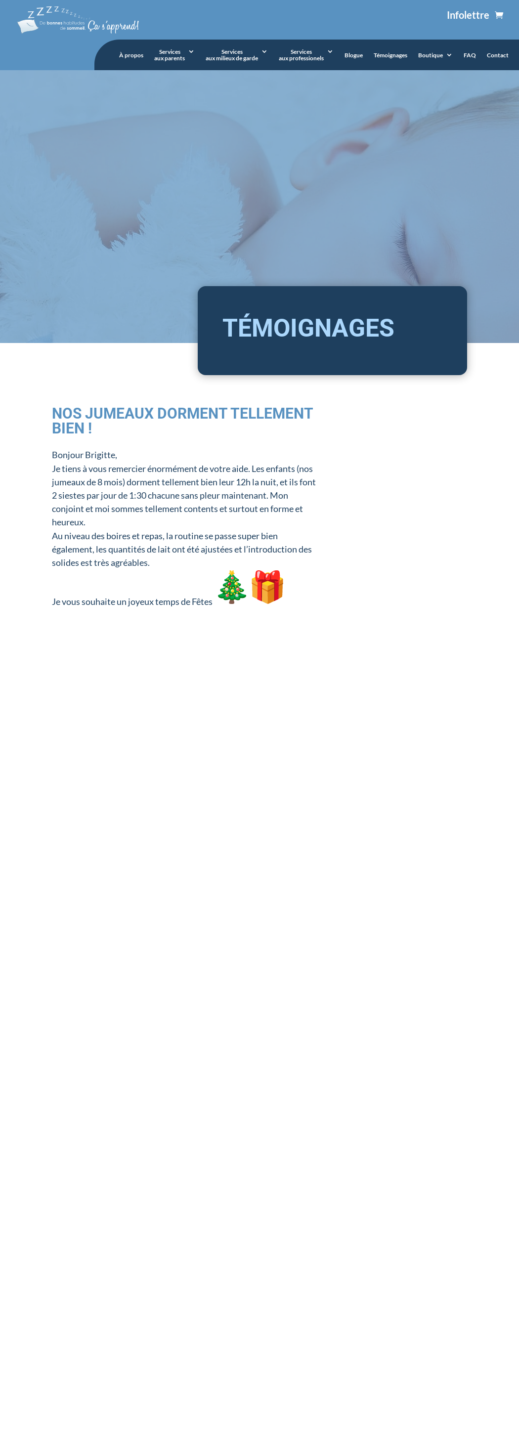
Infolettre (468, 15)
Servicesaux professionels (301, 55)
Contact (498, 55)
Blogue (354, 55)
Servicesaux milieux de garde (232, 55)
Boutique (430, 55)
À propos (131, 55)
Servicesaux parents (169, 55)
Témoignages (390, 55)
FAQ (470, 55)
